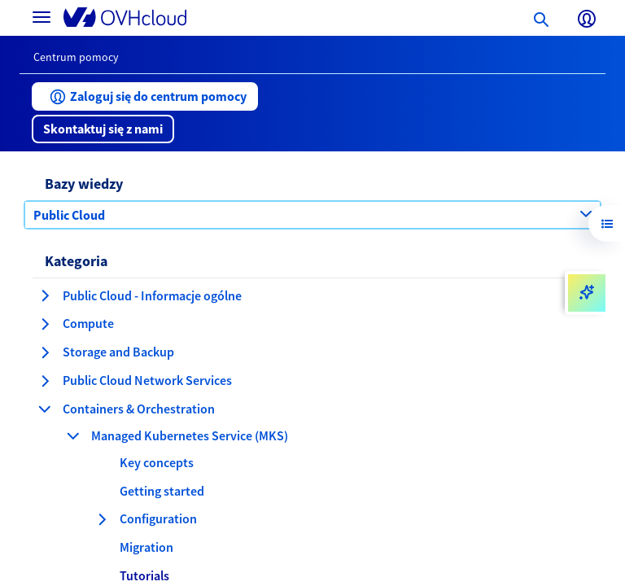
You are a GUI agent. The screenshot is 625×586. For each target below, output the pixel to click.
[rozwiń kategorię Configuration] (102, 519)
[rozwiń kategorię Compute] (45, 324)
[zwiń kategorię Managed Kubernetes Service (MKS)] (73, 435)
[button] (145, 96)
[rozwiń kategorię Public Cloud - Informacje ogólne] (45, 295)
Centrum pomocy (76, 57)
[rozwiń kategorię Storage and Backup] (45, 352)
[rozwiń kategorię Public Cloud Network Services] (45, 381)
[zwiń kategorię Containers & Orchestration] (45, 408)
